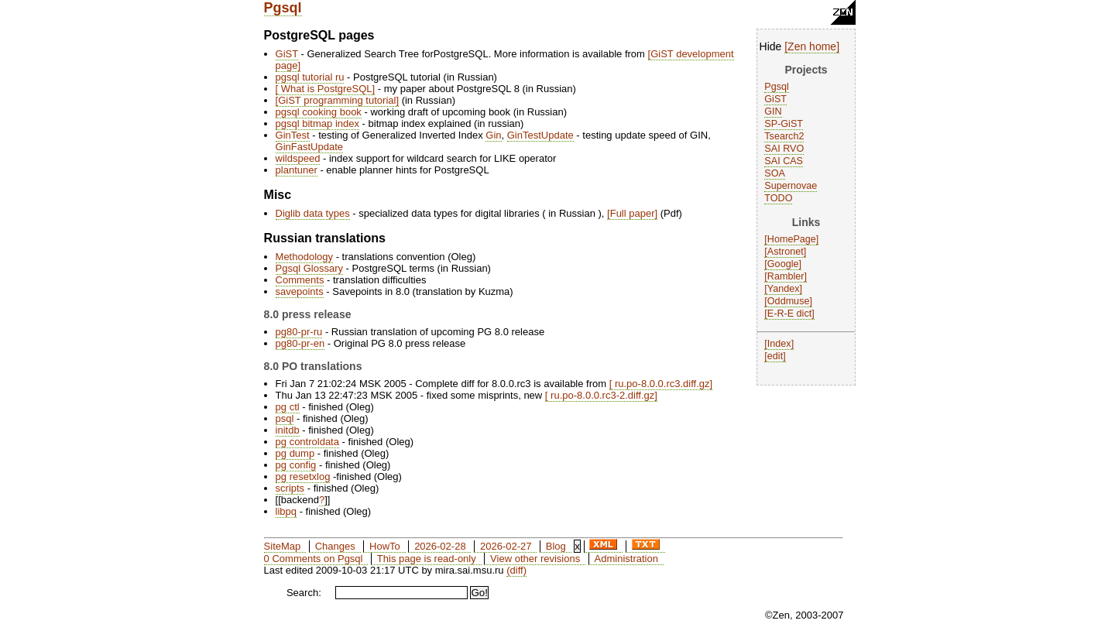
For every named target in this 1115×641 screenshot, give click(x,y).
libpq (286, 511)
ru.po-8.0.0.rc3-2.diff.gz (600, 395)
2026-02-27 (506, 546)
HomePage (791, 239)
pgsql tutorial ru (310, 77)
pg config (296, 465)
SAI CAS (783, 161)
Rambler (786, 276)
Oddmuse (788, 301)
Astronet (785, 251)
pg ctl (288, 407)
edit (775, 356)
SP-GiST (783, 123)
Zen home (811, 46)
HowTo (384, 546)
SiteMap (282, 546)
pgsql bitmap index (317, 123)
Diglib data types (313, 213)
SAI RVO (784, 148)
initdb (288, 430)
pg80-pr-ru (299, 332)
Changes (335, 546)
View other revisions (535, 558)
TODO (778, 198)
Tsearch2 (784, 136)
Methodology (304, 256)
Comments (300, 280)
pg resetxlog (303, 476)
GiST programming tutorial (337, 100)
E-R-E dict (789, 313)
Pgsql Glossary (309, 268)
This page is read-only (426, 558)
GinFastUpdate (309, 147)
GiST (775, 99)
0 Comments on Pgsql (313, 558)
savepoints (300, 291)
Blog (556, 546)
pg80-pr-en (300, 343)
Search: (303, 592)
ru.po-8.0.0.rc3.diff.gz (660, 383)
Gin (493, 135)
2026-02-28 (440, 546)
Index (779, 343)
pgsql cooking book (319, 112)
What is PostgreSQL (325, 88)
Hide (771, 46)
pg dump (295, 453)
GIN (772, 111)
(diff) (516, 570)
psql (285, 418)
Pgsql (283, 7)
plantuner (296, 170)
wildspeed (298, 158)
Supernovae (790, 185)
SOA (774, 173)
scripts (290, 488)
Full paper (632, 213)
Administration (626, 558)
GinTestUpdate (540, 135)
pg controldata (307, 441)
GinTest (293, 135)
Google (783, 264)
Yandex (783, 288)
